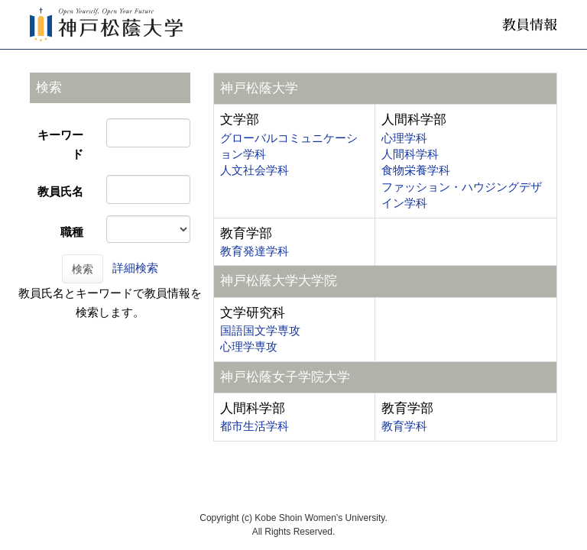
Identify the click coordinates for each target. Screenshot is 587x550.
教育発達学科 (254, 250)
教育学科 (404, 425)
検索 (82, 269)
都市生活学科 (254, 425)
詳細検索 (135, 267)
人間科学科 (410, 153)
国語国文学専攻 (260, 330)
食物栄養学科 (415, 169)
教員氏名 (60, 191)
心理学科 (404, 137)
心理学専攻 (248, 346)
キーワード (60, 144)
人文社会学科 (254, 169)
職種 (71, 231)
